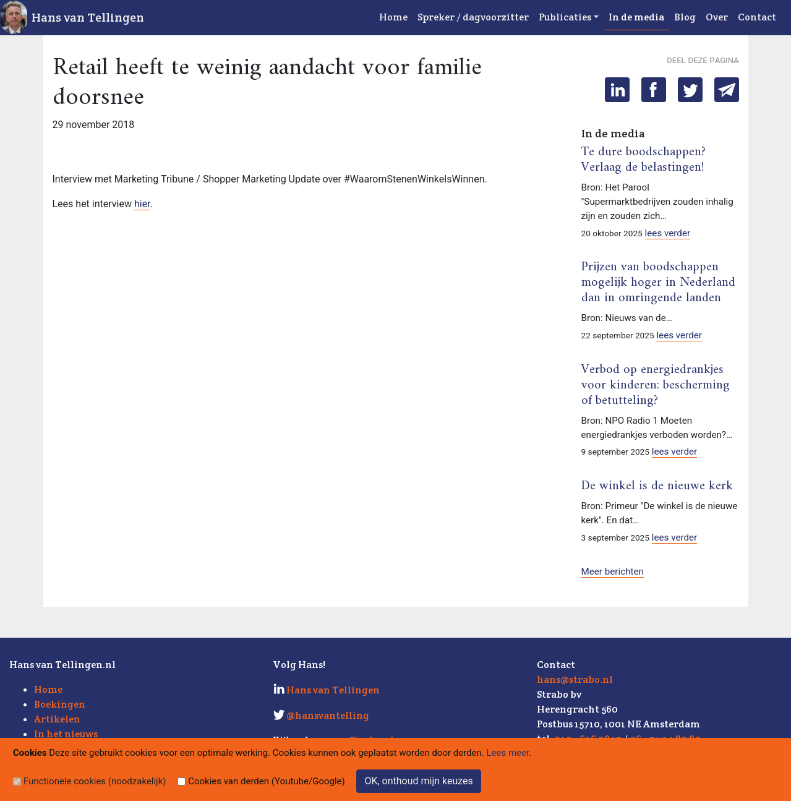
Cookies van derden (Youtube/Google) (266, 781)
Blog (685, 17)
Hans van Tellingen (88, 17)
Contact (757, 17)
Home (393, 17)
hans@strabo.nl (575, 679)
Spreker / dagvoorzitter (473, 17)
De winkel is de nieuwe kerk (657, 486)
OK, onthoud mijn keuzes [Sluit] (418, 781)
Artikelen (57, 719)
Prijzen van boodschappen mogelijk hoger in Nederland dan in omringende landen (658, 282)
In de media (636, 17)
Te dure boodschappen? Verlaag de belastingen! (643, 160)
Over (717, 17)
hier (142, 204)
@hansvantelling (327, 715)
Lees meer (508, 752)
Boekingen (59, 704)
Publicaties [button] (565, 17)
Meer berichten (612, 571)
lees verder (668, 233)
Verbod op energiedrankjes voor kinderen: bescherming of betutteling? (655, 385)
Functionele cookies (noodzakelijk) (95, 781)
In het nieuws (66, 733)
